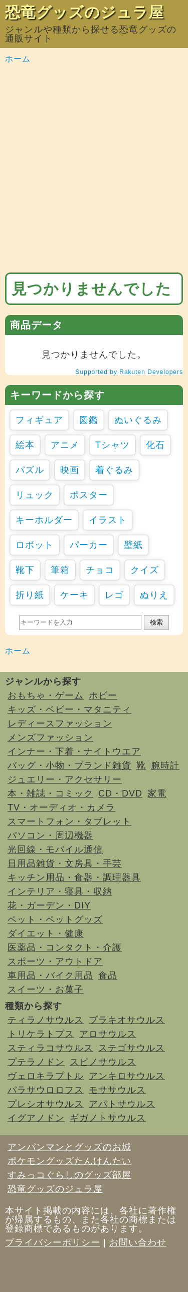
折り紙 (30, 595)
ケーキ (74, 595)
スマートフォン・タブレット (69, 821)
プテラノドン (36, 1062)
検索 (156, 622)
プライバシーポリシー (52, 1243)
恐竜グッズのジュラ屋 (84, 12)
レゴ (114, 595)
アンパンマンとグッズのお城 (69, 1147)
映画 (69, 470)
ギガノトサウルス (108, 1118)
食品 (107, 975)
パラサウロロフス (46, 1090)
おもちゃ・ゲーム (46, 695)
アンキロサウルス (127, 1076)
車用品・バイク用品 (50, 975)
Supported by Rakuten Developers (129, 372)
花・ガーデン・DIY (49, 905)
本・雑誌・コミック (50, 793)
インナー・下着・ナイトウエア (74, 751)
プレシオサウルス (46, 1104)
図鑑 (88, 420)
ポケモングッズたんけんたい (69, 1161)
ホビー (103, 695)
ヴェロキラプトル (46, 1076)
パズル (30, 470)
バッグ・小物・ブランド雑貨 (69, 765)
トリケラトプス (41, 1034)
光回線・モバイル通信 (55, 849)
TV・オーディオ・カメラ (61, 807)
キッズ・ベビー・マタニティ (69, 709)
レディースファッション (60, 723)
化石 (155, 445)
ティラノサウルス (46, 1020)
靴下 (25, 570)
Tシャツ (112, 445)
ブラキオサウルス (127, 1020)
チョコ (100, 570)
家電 (156, 793)
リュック (35, 495)
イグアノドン (36, 1118)
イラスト (108, 520)
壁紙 (133, 545)
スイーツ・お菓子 (46, 989)
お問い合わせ (137, 1243)
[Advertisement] (94, 168)
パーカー (89, 545)
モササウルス (117, 1090)
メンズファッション (50, 737)
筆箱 (60, 570)
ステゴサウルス (131, 1048)
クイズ (144, 570)
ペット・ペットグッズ (55, 919)
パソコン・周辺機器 (50, 835)
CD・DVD (120, 793)
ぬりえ (154, 595)
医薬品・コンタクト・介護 (65, 947)
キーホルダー (44, 520)
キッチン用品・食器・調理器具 (74, 877)
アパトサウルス (122, 1104)
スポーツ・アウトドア (55, 961)
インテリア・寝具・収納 (60, 891)
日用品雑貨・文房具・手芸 (65, 863)
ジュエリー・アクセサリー (65, 779)
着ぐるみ (114, 470)
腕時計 (165, 765)
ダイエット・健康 (46, 933)
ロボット (35, 545)
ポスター (89, 495)
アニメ (65, 445)
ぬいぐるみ (138, 420)
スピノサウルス (103, 1062)
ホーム (18, 58)
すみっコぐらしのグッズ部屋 (69, 1175)
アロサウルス (107, 1034)
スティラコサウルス (50, 1048)
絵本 (25, 445)
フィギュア (39, 420)
